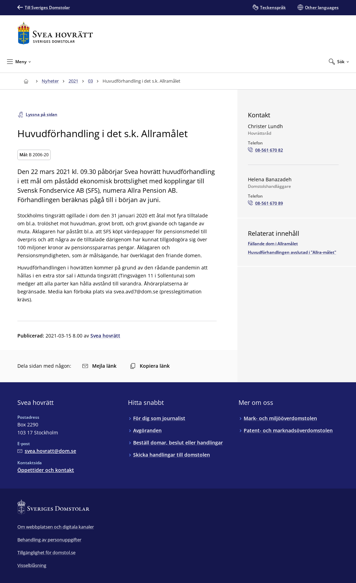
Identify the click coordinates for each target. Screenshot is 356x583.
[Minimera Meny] (19, 61)
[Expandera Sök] (339, 61)
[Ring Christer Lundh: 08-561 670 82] (265, 150)
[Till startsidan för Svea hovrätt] (55, 33)
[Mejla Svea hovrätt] (46, 451)
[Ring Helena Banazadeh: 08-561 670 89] (265, 203)
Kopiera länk (150, 366)
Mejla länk (99, 366)
